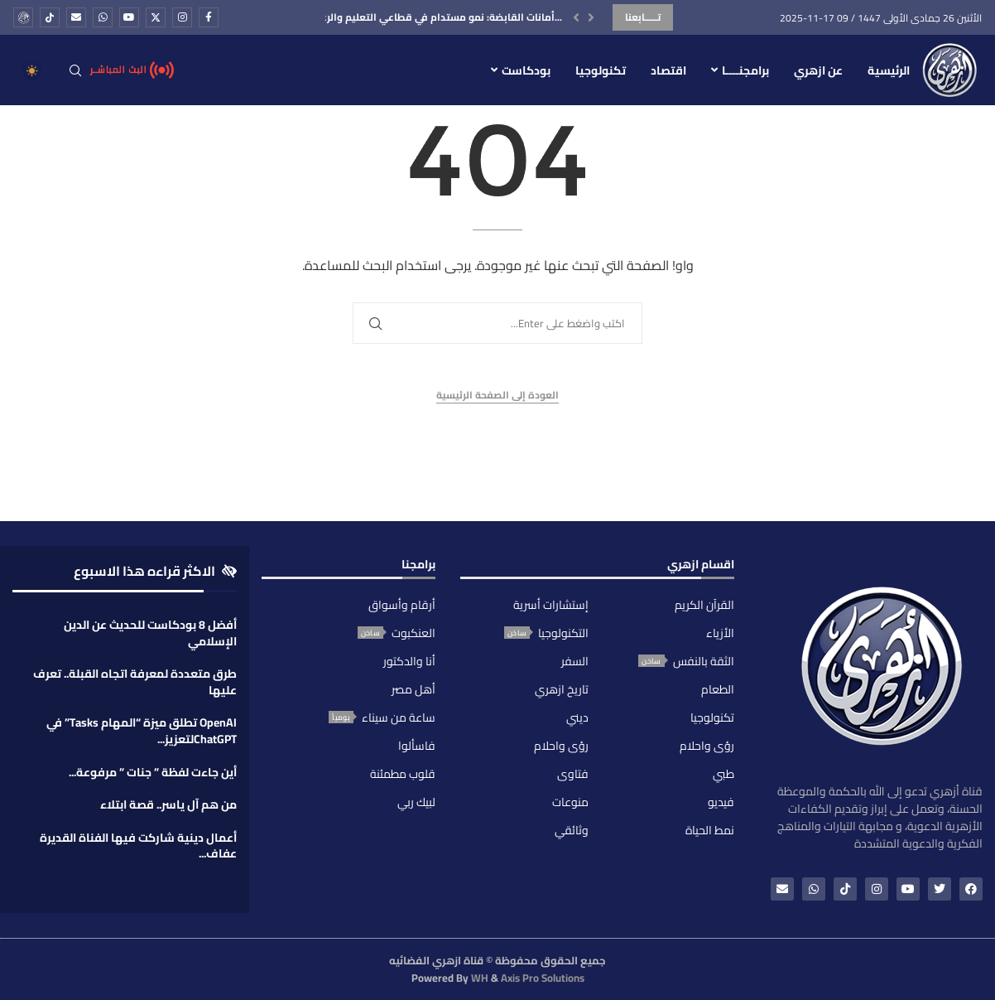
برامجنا (418, 566)
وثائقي (572, 830)
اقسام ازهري (700, 566)
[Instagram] (182, 17)
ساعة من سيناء (398, 717)
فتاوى (573, 774)
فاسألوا (416, 745)
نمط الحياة (709, 830)
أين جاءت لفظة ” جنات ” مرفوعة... (153, 772)
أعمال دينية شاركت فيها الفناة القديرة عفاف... (138, 846)
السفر (575, 661)
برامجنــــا (745, 70)
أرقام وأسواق (401, 605)
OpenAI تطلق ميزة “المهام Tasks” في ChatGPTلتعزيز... (141, 731)
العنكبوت (413, 633)
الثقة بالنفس (703, 661)
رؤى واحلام (707, 745)
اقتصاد (668, 70)
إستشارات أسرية (551, 605)
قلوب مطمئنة (402, 774)
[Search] (75, 71)
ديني (577, 717)
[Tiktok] (50, 17)
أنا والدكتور (409, 661)
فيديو (721, 802)
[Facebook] (209, 17)
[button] (576, 17)
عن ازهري (818, 70)
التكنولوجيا (563, 633)
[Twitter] (156, 17)
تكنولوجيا (600, 70)
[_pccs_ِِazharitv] (23, 17)
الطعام (717, 689)
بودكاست (526, 70)
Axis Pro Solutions (542, 978)
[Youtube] (129, 17)
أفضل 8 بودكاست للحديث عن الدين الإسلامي (150, 633)
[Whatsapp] (103, 17)
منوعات (570, 802)
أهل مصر (413, 689)
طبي (723, 774)
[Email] (76, 17)
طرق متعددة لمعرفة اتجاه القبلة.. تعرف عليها (135, 682)
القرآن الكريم (704, 605)
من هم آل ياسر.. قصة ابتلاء (168, 804)
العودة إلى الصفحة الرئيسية (497, 395)
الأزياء (720, 633)
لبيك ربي (416, 802)
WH (479, 978)
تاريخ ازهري (562, 689)
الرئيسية (889, 70)
